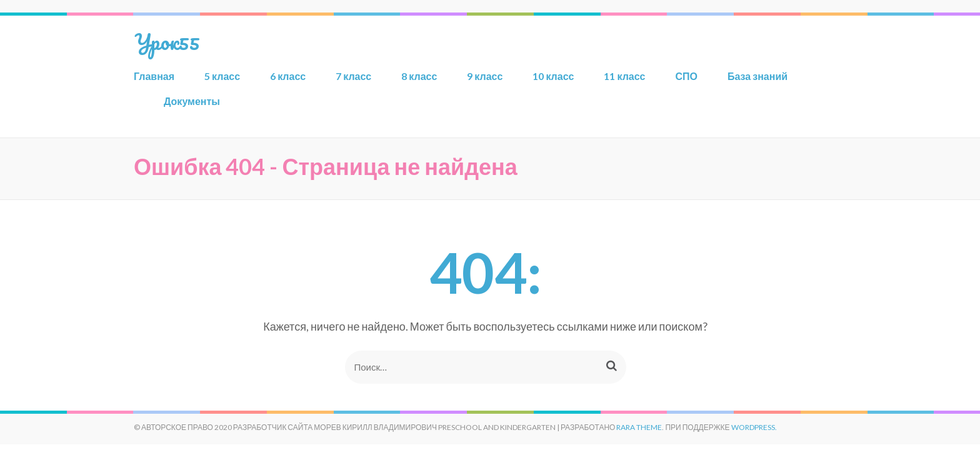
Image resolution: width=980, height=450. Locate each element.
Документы (192, 101)
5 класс (222, 76)
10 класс (553, 76)
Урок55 (167, 41)
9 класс (484, 76)
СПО (687, 76)
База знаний (758, 76)
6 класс (288, 76)
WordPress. (754, 427)
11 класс (624, 76)
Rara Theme (639, 427)
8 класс (419, 76)
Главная (154, 76)
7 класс (353, 76)
